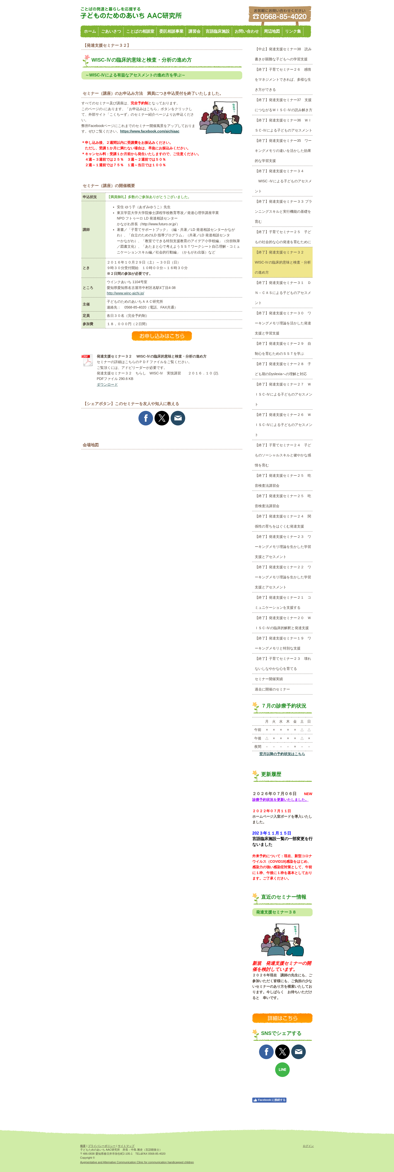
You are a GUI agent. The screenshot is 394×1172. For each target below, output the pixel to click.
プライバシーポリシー (102, 1145)
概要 (83, 1145)
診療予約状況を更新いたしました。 (280, 800)
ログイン (308, 1145)
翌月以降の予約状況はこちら (282, 754)
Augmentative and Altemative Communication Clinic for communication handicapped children (137, 1162)
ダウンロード (107, 384)
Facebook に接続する (269, 1100)
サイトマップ (126, 1145)
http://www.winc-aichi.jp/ (125, 293)
